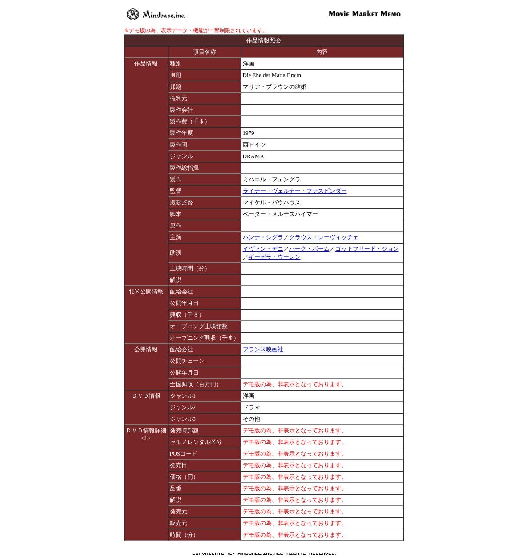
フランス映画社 (263, 349)
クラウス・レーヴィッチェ (323, 237)
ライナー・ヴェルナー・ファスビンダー (295, 190)
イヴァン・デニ (263, 248)
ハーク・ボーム (309, 248)
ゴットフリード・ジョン (367, 248)
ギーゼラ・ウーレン (275, 256)
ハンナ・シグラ (263, 237)
